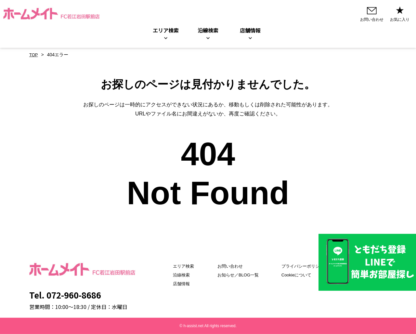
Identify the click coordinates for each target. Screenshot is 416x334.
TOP (34, 55)
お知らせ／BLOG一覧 (236, 274)
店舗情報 (174, 283)
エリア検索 (166, 30)
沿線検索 (208, 30)
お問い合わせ (227, 266)
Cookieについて (298, 274)
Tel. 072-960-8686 (65, 295)
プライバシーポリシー (305, 266)
